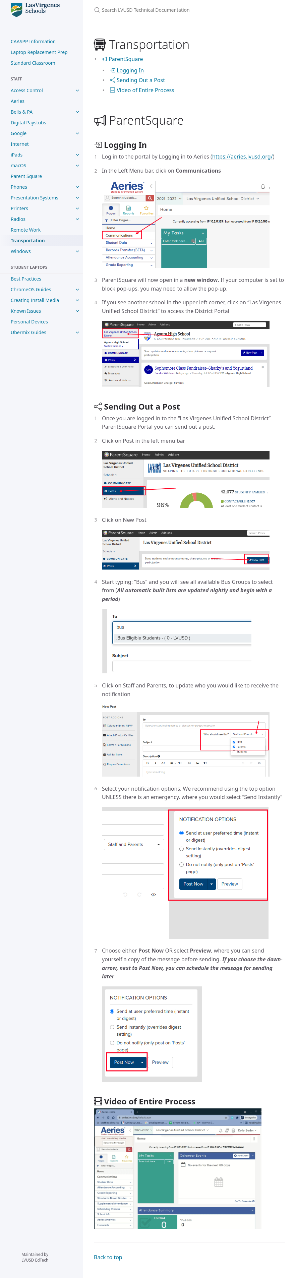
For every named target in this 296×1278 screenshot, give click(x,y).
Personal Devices (29, 321)
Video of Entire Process (142, 90)
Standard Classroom (33, 63)
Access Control (27, 90)
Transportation (28, 240)
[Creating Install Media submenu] (77, 300)
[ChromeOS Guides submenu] (77, 289)
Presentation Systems (34, 197)
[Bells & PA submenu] (77, 112)
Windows (21, 251)
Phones (19, 187)
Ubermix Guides (28, 332)
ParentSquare (122, 59)
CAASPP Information (33, 41)
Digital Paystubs (28, 122)
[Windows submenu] (77, 251)
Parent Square (26, 176)
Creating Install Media (35, 300)
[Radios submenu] (77, 219)
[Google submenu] (77, 133)
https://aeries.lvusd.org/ (242, 156)
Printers (19, 208)
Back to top (108, 1257)
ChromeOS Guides (31, 289)
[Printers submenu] (77, 208)
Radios (18, 219)
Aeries (17, 101)
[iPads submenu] (77, 154)
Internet (20, 144)
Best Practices (26, 279)
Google (18, 133)
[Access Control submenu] (77, 90)
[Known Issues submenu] (77, 311)
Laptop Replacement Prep (39, 52)
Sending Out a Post (137, 80)
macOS (18, 165)
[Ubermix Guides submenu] (77, 332)
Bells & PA (22, 112)
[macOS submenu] (77, 165)
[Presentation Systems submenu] (77, 197)
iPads (16, 154)
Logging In (127, 70)
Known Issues (26, 311)
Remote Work (26, 230)
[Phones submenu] (77, 187)
